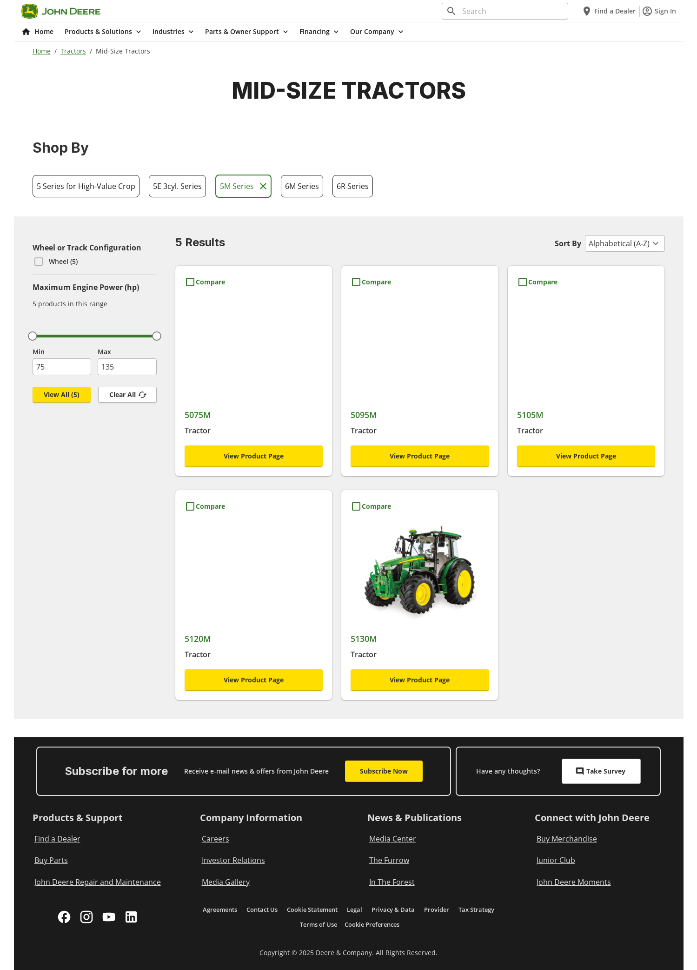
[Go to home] (61, 11)
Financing (320, 31)
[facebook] (64, 917)
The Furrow (389, 860)
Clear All (128, 394)
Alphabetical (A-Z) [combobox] (619, 243)
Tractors (73, 51)
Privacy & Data (393, 909)
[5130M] (420, 591)
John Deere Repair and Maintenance (97, 882)
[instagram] (86, 917)
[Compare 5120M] (205, 506)
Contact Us (262, 909)
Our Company (377, 31)
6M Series (302, 186)
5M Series (244, 186)
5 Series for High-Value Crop (86, 186)
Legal (354, 909)
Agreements (220, 909)
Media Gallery (226, 882)
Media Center (392, 839)
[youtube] (108, 917)
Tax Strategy (476, 909)
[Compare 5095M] (371, 282)
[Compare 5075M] (205, 282)
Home (42, 51)
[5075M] (254, 367)
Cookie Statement (312, 909)
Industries (174, 31)
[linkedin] (131, 917)
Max (104, 351)
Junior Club (556, 860)
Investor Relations (233, 860)
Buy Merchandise (567, 839)
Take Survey (600, 771)
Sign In (659, 11)
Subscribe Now (384, 771)
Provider (436, 909)
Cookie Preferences (372, 924)
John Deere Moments (574, 882)
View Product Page (254, 455)
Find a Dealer (608, 11)
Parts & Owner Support (247, 31)
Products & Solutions (104, 31)
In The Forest (392, 882)
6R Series (353, 186)
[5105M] (586, 367)
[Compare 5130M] (371, 506)
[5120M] (254, 591)
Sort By (568, 243)
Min (39, 351)
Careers (215, 839)
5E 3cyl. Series (177, 186)
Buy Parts (51, 860)
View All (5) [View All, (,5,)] (62, 394)
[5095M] (420, 367)
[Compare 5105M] (537, 282)
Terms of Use (318, 924)
